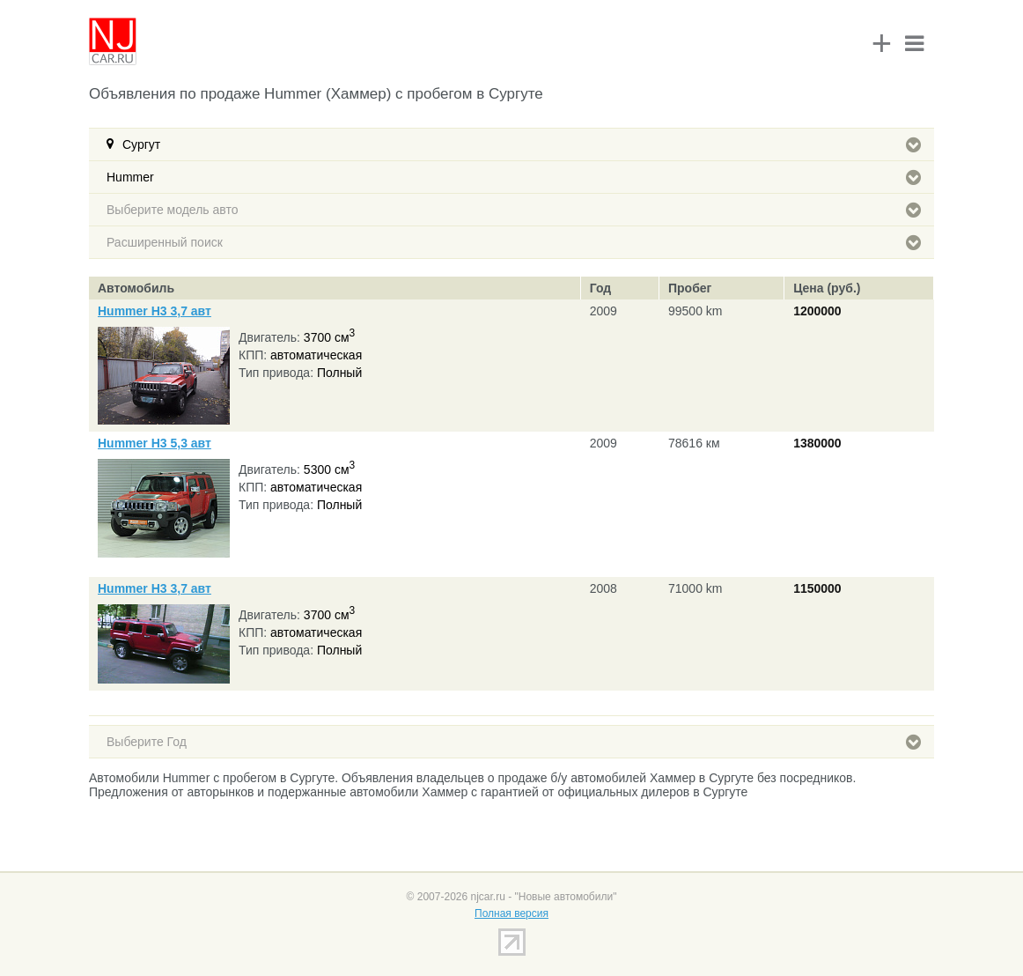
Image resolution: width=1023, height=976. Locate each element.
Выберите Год (514, 741)
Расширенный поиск (514, 242)
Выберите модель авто (514, 209)
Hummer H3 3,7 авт (154, 311)
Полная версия (511, 913)
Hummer (514, 177)
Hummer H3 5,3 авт (154, 443)
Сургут (521, 144)
